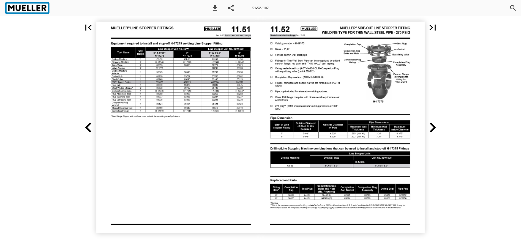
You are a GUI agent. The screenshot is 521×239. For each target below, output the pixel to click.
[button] (215, 8)
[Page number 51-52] (260, 8)
